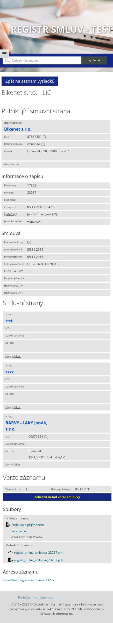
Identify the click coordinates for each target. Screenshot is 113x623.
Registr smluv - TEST (61, 29)
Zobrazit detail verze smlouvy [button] (57, 497)
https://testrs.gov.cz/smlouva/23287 (28, 580)
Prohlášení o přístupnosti (36, 597)
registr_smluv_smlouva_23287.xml (38, 552)
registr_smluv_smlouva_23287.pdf (38, 560)
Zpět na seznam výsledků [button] (29, 81)
